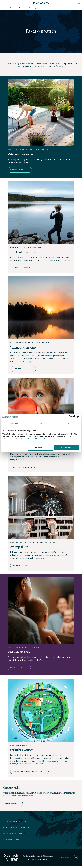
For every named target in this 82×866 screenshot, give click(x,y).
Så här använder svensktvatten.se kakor (33, 439)
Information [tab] (41, 423)
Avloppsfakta (20, 565)
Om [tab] (67, 423)
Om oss (12, 8)
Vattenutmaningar (19, 170)
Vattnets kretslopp (23, 369)
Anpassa (40, 448)
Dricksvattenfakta (22, 467)
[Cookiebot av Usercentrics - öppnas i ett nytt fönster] (70, 416)
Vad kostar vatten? (23, 268)
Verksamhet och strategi (27, 8)
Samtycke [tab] (14, 423)
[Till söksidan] (3, 3)
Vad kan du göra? (19, 667)
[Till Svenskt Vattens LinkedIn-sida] (76, 857)
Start (4, 8)
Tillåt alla (67, 448)
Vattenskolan (12, 803)
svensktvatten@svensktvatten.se (37, 859)
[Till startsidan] (41, 3)
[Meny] (79, 3)
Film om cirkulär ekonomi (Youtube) (29, 771)
